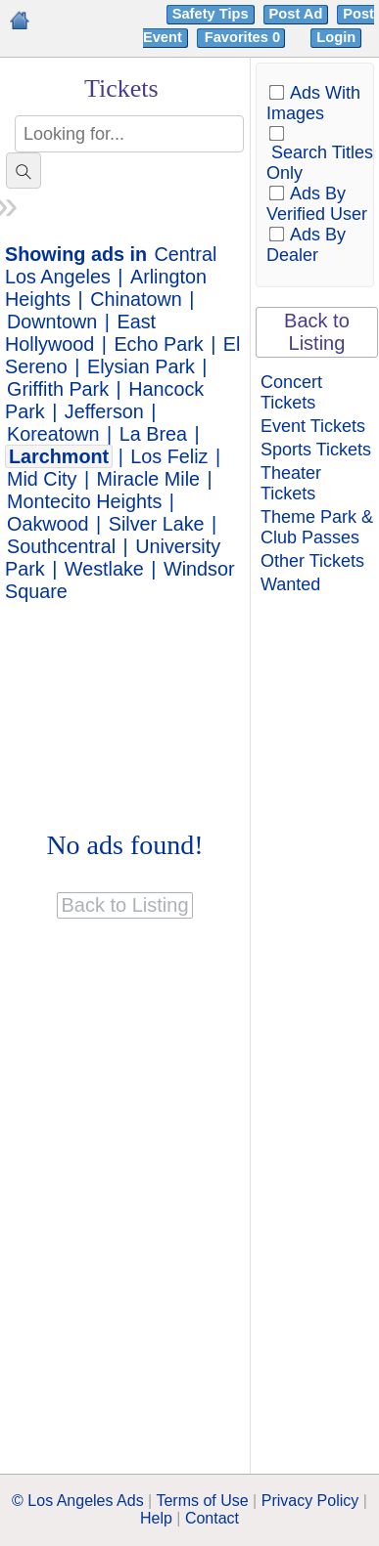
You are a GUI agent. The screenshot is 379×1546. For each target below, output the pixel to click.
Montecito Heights (84, 501)
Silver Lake (157, 524)
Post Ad (296, 13)
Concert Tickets (291, 392)
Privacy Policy (310, 1500)
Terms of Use (202, 1500)
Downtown (52, 321)
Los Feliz (169, 456)
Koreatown (53, 434)
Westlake (104, 569)
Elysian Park (141, 366)
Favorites (244, 37)
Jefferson (104, 411)
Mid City (41, 479)
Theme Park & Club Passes (317, 527)
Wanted (290, 584)
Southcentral (61, 546)
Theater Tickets (291, 483)
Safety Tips (210, 13)
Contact (212, 1518)
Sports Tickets (316, 449)
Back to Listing (317, 332)
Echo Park (158, 344)
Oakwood (48, 524)
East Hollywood (80, 333)
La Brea (153, 434)
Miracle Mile (149, 479)
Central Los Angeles (110, 265)
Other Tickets (312, 561)
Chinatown (135, 299)
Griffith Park (58, 389)
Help (156, 1518)
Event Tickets (313, 426)
